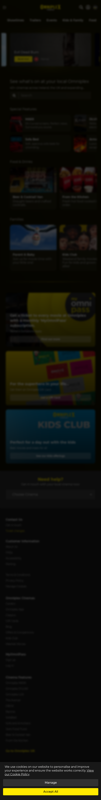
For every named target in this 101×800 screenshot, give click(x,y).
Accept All (50, 791)
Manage (51, 782)
